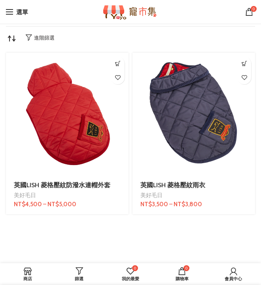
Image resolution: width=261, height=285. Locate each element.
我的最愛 (118, 77)
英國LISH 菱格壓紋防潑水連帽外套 (62, 185)
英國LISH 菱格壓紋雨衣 (172, 185)
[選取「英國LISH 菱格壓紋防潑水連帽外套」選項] (118, 63)
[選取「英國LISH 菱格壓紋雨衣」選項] (244, 63)
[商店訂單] (12, 38)
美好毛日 (25, 195)
